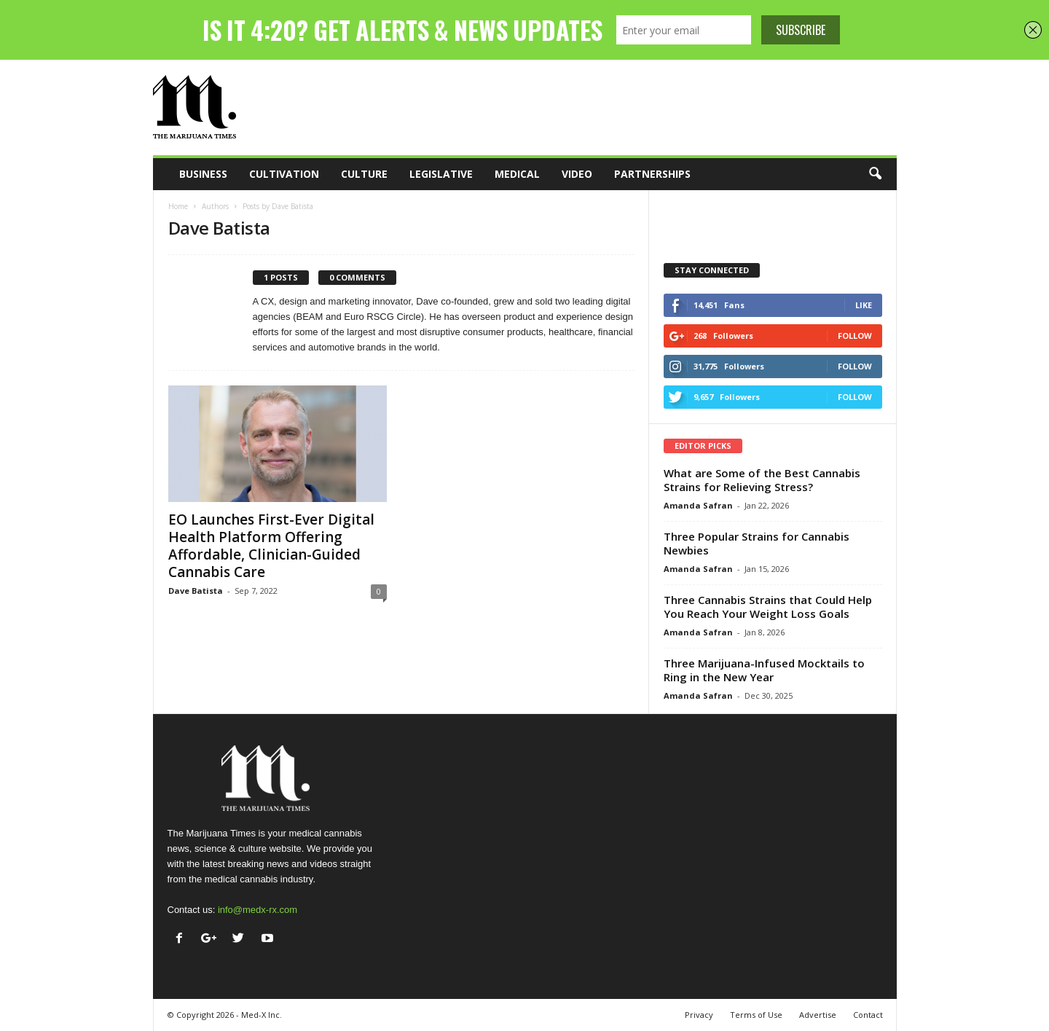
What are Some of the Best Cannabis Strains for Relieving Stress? (762, 480)
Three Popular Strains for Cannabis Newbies (756, 543)
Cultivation (284, 174)
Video (577, 174)
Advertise (817, 1014)
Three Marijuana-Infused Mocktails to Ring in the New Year (764, 670)
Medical (517, 174)
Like (863, 304)
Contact (868, 1014)
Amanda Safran (698, 505)
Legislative (441, 174)
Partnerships (652, 174)
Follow (855, 335)
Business (203, 174)
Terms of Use (756, 1014)
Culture (364, 174)
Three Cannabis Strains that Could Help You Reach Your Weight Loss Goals (768, 606)
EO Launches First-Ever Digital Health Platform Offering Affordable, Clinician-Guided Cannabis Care (271, 545)
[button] (875, 174)
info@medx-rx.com (257, 909)
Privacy (699, 1014)
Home (178, 206)
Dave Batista (195, 590)
